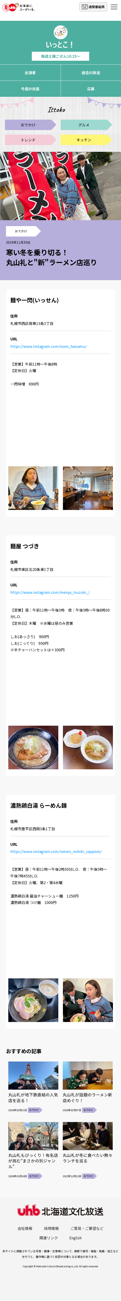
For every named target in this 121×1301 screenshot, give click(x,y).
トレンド (28, 140)
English (75, 1237)
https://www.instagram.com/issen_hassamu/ (48, 346)
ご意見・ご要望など (86, 1228)
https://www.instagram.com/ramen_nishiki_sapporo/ (56, 851)
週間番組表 (93, 7)
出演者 (30, 72)
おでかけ (28, 124)
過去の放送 (91, 72)
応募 (90, 88)
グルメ (83, 124)
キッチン (84, 140)
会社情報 (25, 1228)
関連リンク (48, 1237)
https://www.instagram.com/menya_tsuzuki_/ (50, 592)
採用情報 (51, 1228)
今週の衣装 (30, 88)
